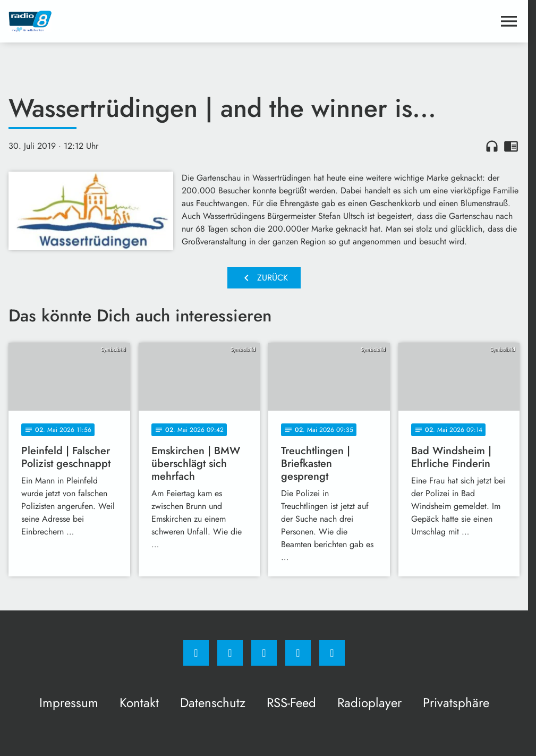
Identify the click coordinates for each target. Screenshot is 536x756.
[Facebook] (196, 653)
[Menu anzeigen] (509, 21)
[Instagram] (230, 653)
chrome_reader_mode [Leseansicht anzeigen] (511, 146)
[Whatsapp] (264, 653)
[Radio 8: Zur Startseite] (136, 21)
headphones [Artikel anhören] (491, 146)
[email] (332, 653)
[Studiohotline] (298, 653)
